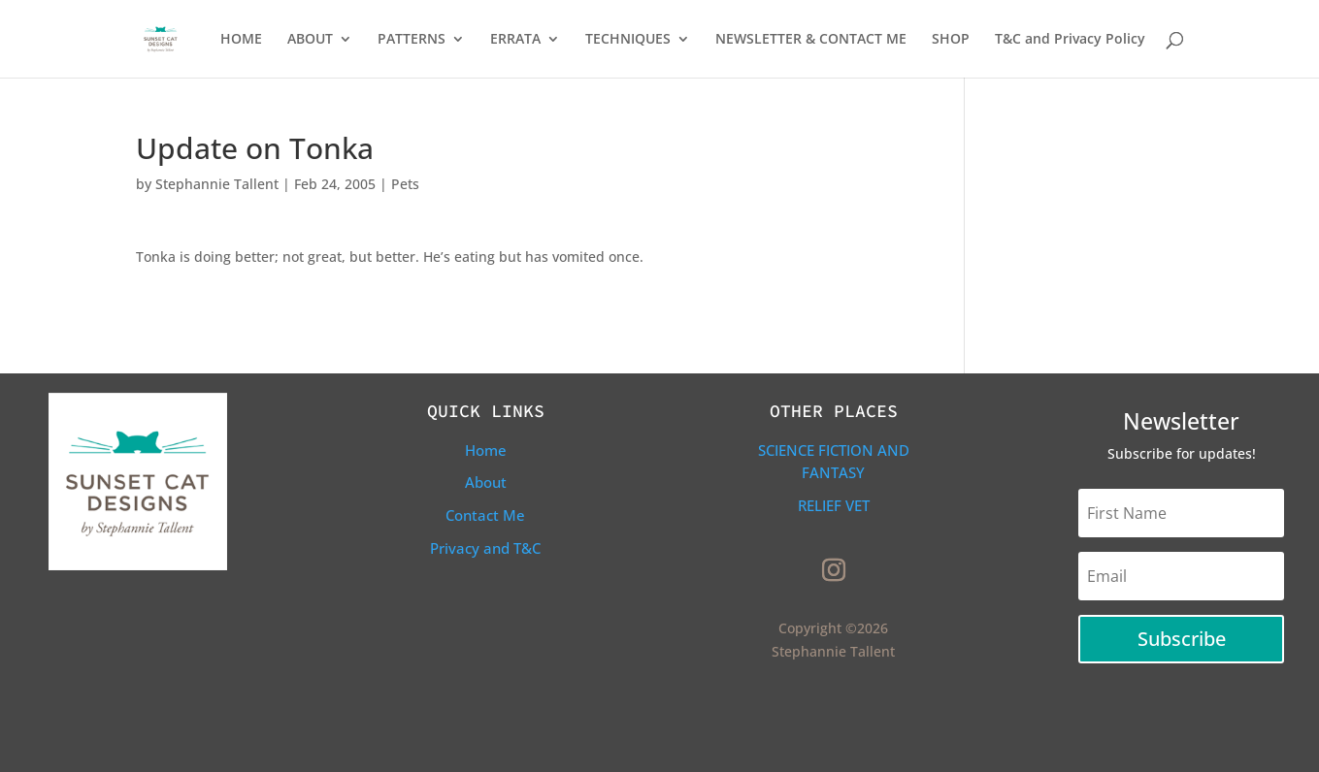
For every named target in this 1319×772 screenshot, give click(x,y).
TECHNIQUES (628, 40)
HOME (241, 40)
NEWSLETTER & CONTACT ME (811, 40)
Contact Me (485, 515)
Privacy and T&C (485, 548)
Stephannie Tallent (217, 184)
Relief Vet (834, 505)
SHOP (951, 40)
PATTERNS (411, 40)
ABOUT (310, 40)
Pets (405, 184)
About (486, 482)
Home (486, 450)
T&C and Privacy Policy (1070, 40)
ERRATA (515, 40)
